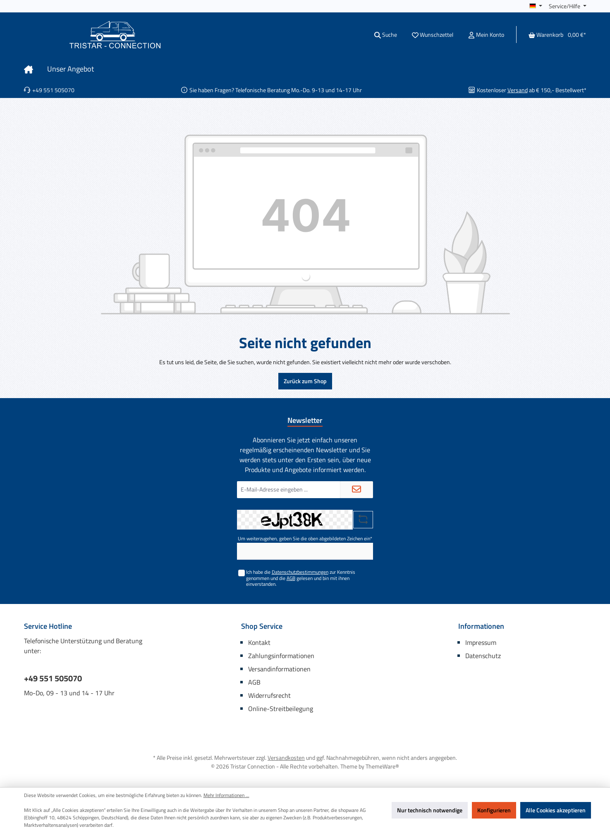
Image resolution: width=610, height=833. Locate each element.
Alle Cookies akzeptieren (556, 810)
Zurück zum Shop (305, 381)
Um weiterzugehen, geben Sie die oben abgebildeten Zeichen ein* (305, 538)
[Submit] (356, 489)
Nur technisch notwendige (429, 810)
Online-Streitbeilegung (280, 709)
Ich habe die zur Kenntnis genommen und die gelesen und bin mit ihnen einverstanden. (300, 578)
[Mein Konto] (486, 34)
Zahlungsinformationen (281, 656)
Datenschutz (483, 656)
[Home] (35, 69)
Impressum (480, 642)
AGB (291, 578)
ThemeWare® (382, 766)
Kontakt (259, 642)
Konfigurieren (494, 810)
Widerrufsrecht (269, 695)
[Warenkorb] (554, 34)
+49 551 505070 (53, 678)
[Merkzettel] (433, 34)
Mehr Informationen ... (226, 795)
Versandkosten (286, 757)
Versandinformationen (279, 669)
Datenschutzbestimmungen (300, 572)
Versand (517, 90)
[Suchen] (385, 34)
